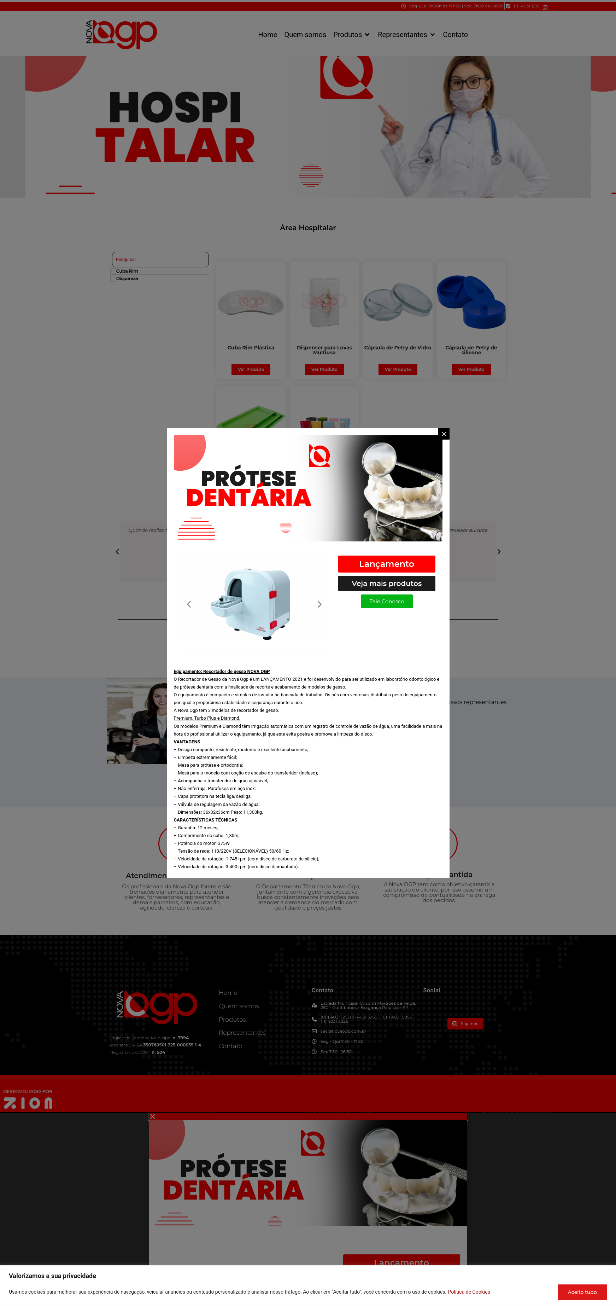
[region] (308, 1285)
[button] (188, 604)
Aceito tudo (582, 1292)
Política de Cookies (469, 1292)
